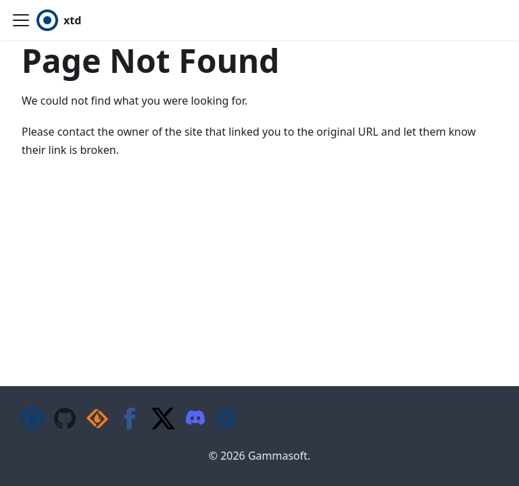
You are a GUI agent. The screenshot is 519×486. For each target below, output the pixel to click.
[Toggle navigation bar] (21, 20)
